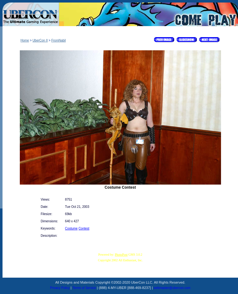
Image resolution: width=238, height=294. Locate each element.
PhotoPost (121, 254)
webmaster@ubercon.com (172, 288)
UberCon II (39, 40)
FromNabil (58, 40)
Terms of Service (84, 288)
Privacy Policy (59, 288)
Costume (71, 228)
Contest (84, 228)
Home (24, 40)
